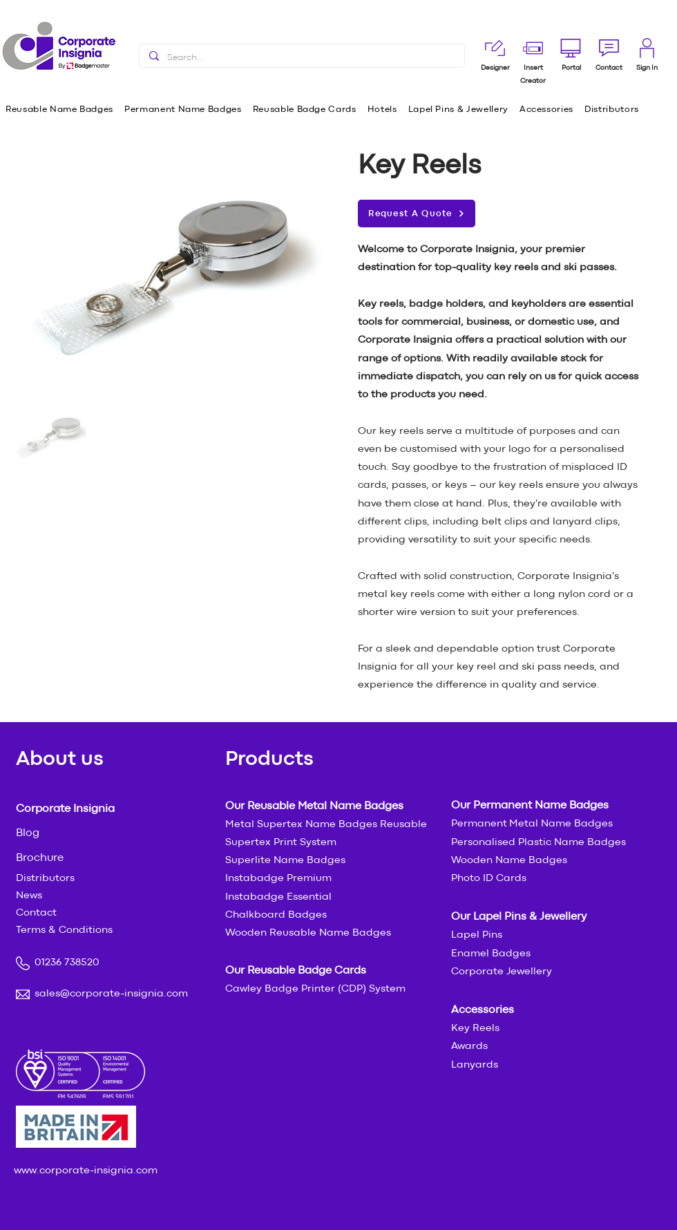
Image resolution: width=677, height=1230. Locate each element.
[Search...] (301, 58)
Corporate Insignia (65, 809)
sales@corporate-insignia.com (111, 994)
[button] (608, 68)
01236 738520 (67, 962)
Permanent (480, 824)
